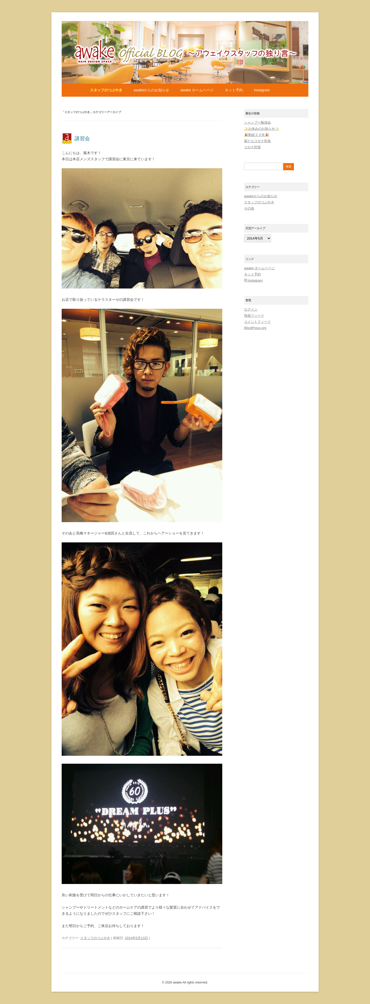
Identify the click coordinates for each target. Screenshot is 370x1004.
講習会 (82, 138)
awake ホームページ (196, 90)
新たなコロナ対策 (257, 141)
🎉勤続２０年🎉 (256, 135)
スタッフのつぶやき (106, 90)
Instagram (262, 90)
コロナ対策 (252, 147)
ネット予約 (234, 90)
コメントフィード (257, 322)
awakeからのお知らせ (151, 90)
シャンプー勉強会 (257, 122)
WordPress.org (255, 328)
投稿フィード (254, 315)
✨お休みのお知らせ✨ (261, 129)
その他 (249, 208)
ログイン (250, 309)
